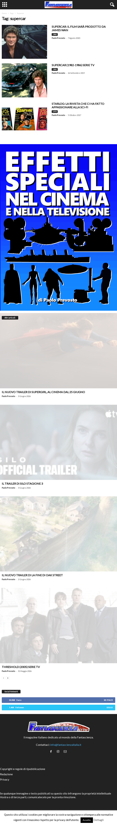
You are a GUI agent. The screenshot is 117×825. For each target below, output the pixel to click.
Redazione (6, 774)
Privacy (4, 779)
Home (4, 13)
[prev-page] (3, 677)
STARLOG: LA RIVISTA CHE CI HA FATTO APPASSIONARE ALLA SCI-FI (78, 105)
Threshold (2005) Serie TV (21, 667)
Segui (110, 707)
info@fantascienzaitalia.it (65, 744)
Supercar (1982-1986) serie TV (73, 65)
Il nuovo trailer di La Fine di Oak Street (32, 575)
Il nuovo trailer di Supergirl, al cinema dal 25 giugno (43, 392)
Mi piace (108, 700)
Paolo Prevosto (58, 38)
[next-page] (8, 677)
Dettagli (98, 819)
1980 (55, 34)
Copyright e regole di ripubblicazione (22, 768)
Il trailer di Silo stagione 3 (22, 483)
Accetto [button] (87, 820)
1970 (55, 111)
